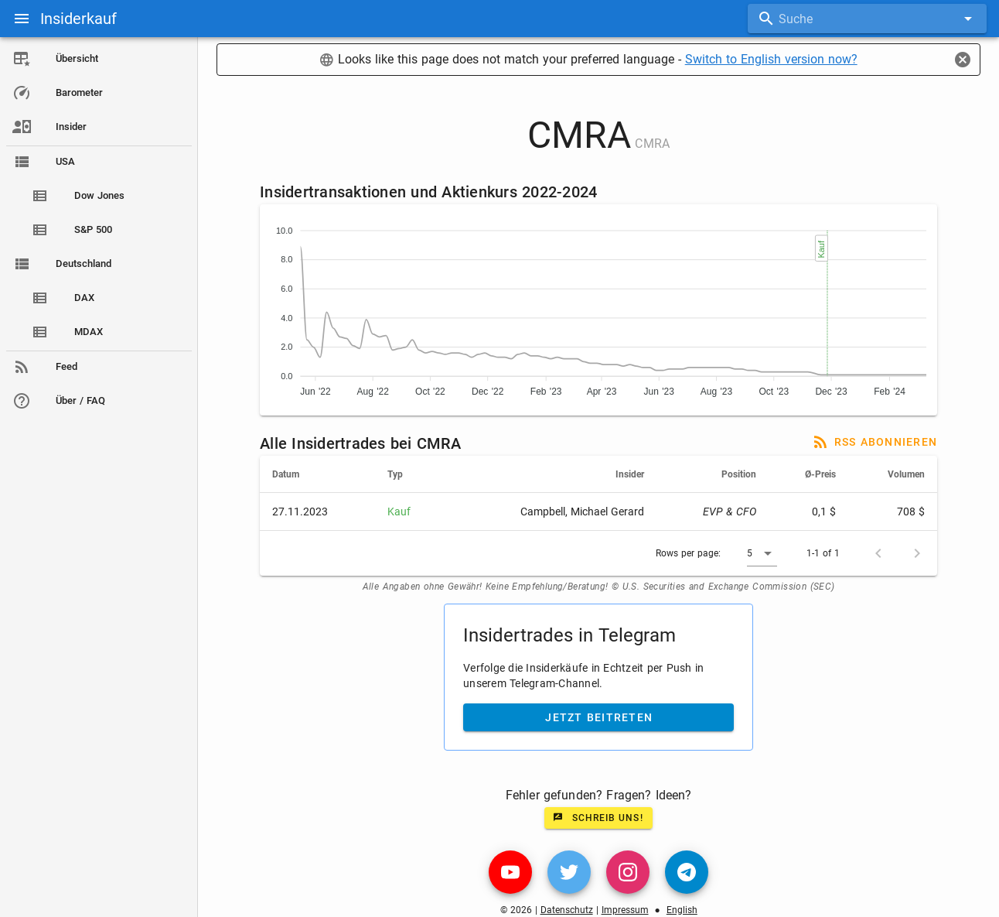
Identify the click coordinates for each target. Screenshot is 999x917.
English (685, 910)
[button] (766, 553)
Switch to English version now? (774, 59)
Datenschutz (570, 910)
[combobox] (867, 18)
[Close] (962, 59)
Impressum (628, 910)
